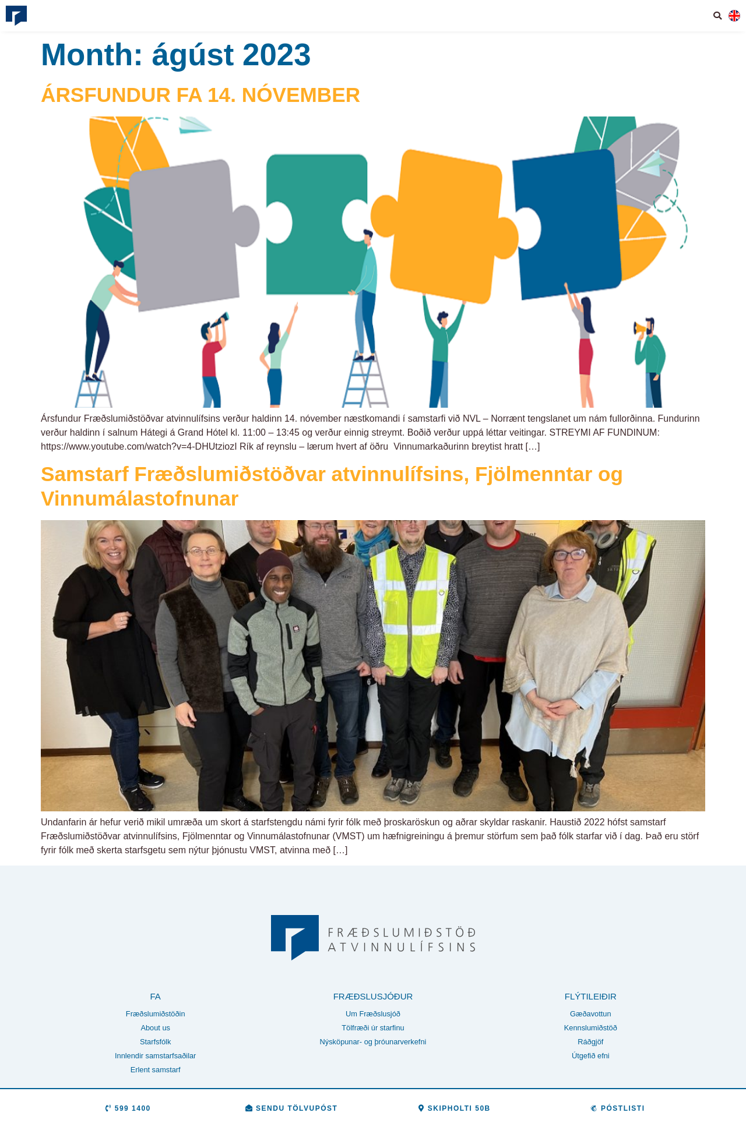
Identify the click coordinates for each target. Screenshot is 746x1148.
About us (155, 1028)
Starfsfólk (155, 1042)
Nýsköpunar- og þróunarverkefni (373, 1042)
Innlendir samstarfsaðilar (155, 1056)
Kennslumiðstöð (590, 1028)
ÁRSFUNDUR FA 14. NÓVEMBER (200, 94)
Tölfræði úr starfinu (373, 1028)
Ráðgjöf (590, 1042)
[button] (718, 16)
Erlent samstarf (156, 1070)
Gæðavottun (590, 1014)
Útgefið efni (591, 1056)
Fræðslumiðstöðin (155, 1014)
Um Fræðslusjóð (373, 1014)
